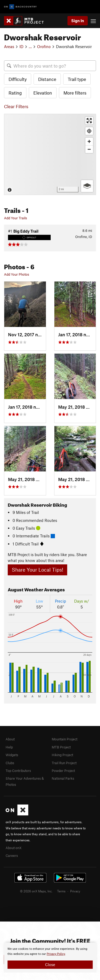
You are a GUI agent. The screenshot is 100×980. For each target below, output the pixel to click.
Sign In (77, 20)
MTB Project (61, 747)
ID (21, 46)
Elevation (42, 92)
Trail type (77, 79)
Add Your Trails (15, 218)
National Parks (63, 778)
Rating (15, 92)
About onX (14, 848)
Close (50, 964)
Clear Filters (16, 106)
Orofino (44, 46)
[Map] (50, 154)
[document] (50, 957)
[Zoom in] (89, 141)
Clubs (10, 763)
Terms (61, 891)
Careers (12, 855)
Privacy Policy (56, 954)
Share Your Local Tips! (37, 570)
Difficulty (18, 79)
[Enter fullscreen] (89, 120)
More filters (74, 92)
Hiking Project (62, 755)
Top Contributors (18, 770)
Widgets (12, 755)
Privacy (75, 891)
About (10, 739)
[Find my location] (89, 131)
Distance (47, 79)
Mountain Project (64, 739)
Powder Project (63, 770)
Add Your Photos (16, 274)
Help (9, 747)
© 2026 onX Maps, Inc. (36, 891)
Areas (9, 46)
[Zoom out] (89, 149)
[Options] (87, 186)
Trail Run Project (64, 763)
